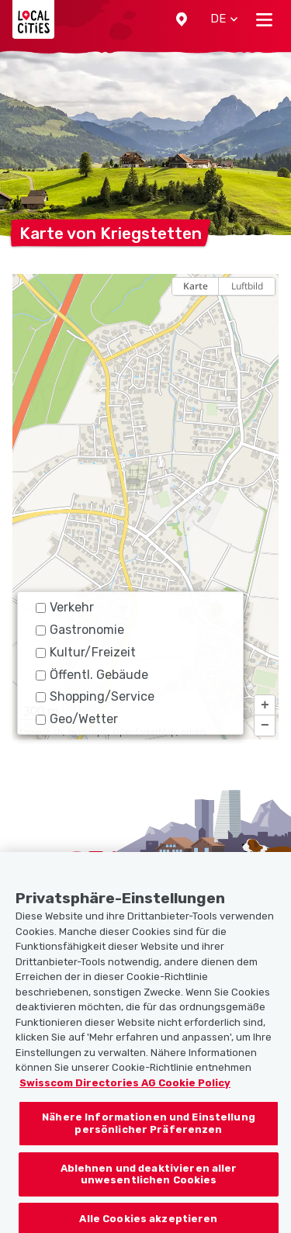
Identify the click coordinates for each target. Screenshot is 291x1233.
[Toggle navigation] (264, 19)
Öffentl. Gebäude (92, 674)
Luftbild (247, 286)
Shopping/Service (95, 696)
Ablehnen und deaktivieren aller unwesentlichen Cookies (149, 1188)
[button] (181, 19)
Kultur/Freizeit (86, 652)
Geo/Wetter (77, 719)
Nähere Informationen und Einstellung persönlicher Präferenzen (148, 1137)
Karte (195, 286)
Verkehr (65, 607)
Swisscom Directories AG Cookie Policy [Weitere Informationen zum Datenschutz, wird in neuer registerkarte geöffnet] (124, 1097)
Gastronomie (80, 629)
